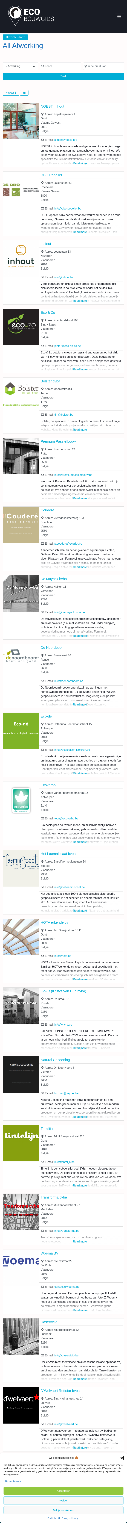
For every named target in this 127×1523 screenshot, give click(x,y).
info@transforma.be (66, 1230)
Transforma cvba (54, 1197)
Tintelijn (47, 1129)
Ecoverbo (48, 785)
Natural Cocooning (55, 1060)
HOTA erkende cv (54, 922)
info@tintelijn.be (64, 1162)
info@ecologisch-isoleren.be (72, 749)
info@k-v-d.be (63, 1024)
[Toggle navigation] (119, 16)
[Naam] (60, 66)
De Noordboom (53, 648)
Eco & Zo (48, 312)
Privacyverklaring (70, 1518)
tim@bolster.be (63, 414)
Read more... (81, 163)
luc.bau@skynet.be (66, 1093)
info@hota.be (62, 955)
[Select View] (24, 93)
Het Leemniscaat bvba (58, 854)
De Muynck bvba (54, 579)
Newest (11, 92)
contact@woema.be (66, 1286)
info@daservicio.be (66, 1355)
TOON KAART (15, 37)
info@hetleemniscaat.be (69, 887)
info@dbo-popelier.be (67, 208)
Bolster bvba (50, 381)
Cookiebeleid (54, 1518)
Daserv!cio (49, 1322)
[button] (121, 1458)
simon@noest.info (65, 139)
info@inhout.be (63, 277)
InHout (46, 244)
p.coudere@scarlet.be (68, 543)
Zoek (66, 76)
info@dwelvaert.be (66, 1424)
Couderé (47, 510)
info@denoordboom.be (68, 681)
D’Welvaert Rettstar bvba (60, 1391)
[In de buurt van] (103, 66)
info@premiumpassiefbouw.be (73, 474)
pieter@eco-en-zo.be (67, 345)
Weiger (63, 1500)
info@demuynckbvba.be (69, 612)
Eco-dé (46, 716)
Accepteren (63, 1490)
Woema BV (49, 1253)
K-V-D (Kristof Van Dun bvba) (63, 991)
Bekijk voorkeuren (63, 1510)
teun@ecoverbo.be (66, 818)
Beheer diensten (13, 1481)
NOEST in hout (52, 106)
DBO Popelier (51, 175)
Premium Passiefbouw (58, 441)
